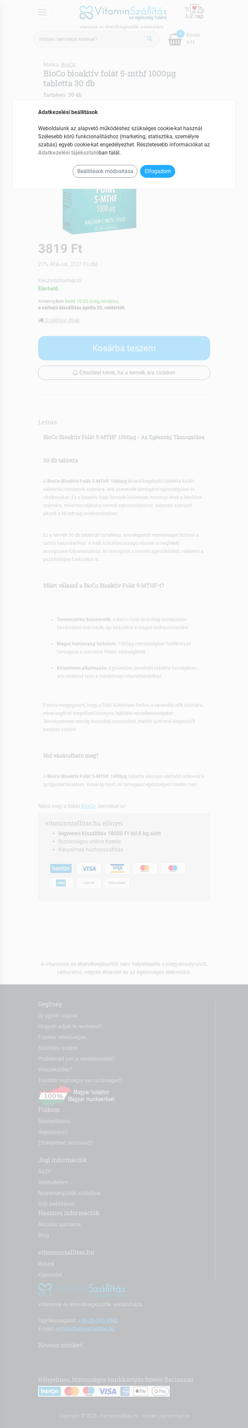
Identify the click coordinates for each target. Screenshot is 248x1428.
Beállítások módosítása (105, 171)
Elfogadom (158, 171)
